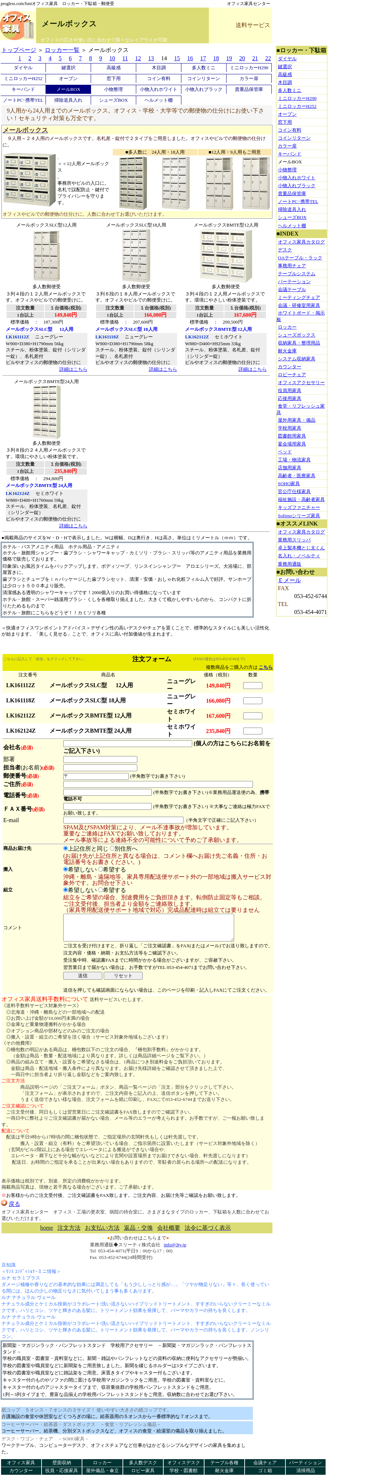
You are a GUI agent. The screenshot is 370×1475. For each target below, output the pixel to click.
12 (138, 58)
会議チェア (265, 1462)
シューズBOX (113, 100)
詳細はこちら (73, 369)
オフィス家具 (21, 1462)
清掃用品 (305, 1470)
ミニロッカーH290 (249, 67)
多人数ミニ (203, 67)
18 (216, 58)
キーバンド (23, 89)
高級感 (114, 67)
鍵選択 (68, 67)
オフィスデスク (183, 1462)
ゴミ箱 (265, 1470)
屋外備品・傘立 (102, 1470)
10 (112, 58)
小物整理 (113, 89)
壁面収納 (61, 1462)
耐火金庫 (224, 1470)
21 (255, 58)
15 (177, 58)
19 (229, 58)
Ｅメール (289, 580)
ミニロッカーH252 (23, 78)
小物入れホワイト (158, 89)
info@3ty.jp (175, 1250)
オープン (68, 78)
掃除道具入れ (68, 100)
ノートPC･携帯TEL (23, 100)
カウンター (21, 1470)
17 (203, 58)
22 (268, 58)
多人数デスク (143, 1462)
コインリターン (203, 78)
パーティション (305, 1462)
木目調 (159, 67)
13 (151, 58)
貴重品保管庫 (249, 89)
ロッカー (102, 1462)
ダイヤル (23, 67)
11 (125, 58)
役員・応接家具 (61, 1470)
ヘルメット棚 (159, 100)
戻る (10, 1209)
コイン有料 (159, 78)
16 (190, 58)
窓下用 (114, 78)
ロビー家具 (143, 1470)
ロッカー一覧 (62, 50)
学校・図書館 (183, 1470)
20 (242, 58)
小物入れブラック (204, 89)
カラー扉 (249, 78)
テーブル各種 (224, 1462)
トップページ (18, 50)
